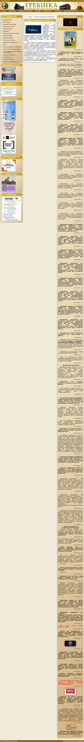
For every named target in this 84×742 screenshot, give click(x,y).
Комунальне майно (8, 59)
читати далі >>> (78, 49)
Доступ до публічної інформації (12, 47)
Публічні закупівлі (8, 38)
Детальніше (63, 563)
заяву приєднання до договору (72, 720)
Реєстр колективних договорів (11, 49)
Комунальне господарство (10, 61)
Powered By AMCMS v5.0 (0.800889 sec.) (73, 741)
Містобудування (7, 57)
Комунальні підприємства (10, 42)
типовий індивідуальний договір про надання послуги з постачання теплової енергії (70, 718)
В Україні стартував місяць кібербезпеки (44, 16)
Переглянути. (63, 572)
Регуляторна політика (9, 40)
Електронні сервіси (8, 26)
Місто (4, 44)
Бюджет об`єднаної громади (11, 33)
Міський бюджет (7, 35)
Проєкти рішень (7, 29)
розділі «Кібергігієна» (46, 53)
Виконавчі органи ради (9, 24)
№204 (60, 585)
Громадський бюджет (9, 55)
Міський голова (7, 20)
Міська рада (6, 22)
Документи (6, 31)
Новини (30, 16)
